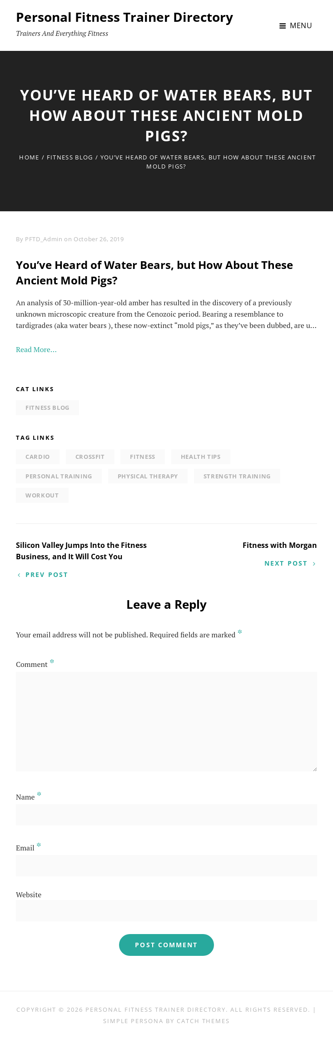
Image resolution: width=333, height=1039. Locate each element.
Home (29, 157)
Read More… (36, 349)
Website (28, 895)
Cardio (37, 456)
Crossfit (90, 456)
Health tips (201, 456)
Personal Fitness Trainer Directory (124, 16)
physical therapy (148, 476)
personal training (58, 476)
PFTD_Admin (44, 239)
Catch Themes (203, 1021)
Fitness (142, 456)
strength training (237, 476)
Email (28, 848)
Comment (35, 664)
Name (29, 797)
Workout (42, 495)
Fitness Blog (70, 157)
